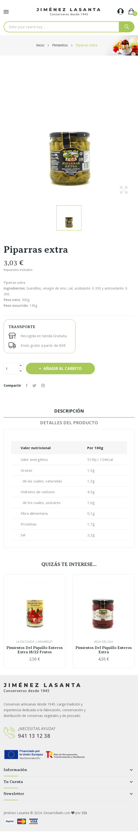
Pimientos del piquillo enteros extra (103, 650)
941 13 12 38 (34, 735)
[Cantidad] (11, 368)
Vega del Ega (103, 641)
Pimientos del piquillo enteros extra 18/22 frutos (34, 650)
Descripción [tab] (69, 411)
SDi (84, 813)
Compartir (26, 385)
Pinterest (43, 385)
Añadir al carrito (62, 368)
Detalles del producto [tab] (69, 422)
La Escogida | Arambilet (34, 641)
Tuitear (34, 385)
